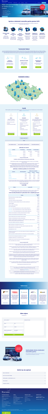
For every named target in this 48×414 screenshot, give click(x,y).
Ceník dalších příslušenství (35, 144)
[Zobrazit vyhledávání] (35, 2)
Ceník (19, 2)
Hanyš (25, 401)
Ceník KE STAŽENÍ (15, 400)
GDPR (2, 400)
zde (18, 409)
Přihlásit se (43, 2)
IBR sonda (10, 208)
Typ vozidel (16, 330)
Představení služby (4, 2)
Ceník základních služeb (12, 144)
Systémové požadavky (4, 404)
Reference (22, 2)
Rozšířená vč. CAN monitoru (13, 178)
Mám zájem (39, 2)
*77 (43, 397)
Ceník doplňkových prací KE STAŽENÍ (17, 403)
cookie (11, 410)
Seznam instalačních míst (16, 399)
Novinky (26, 2)
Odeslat (14, 334)
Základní (10, 152)
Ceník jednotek (15, 396)
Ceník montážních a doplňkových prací (23, 144)
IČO (15, 323)
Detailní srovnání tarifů (24, 138)
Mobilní (10, 151)
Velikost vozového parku (8, 330)
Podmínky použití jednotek (5, 398)
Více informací (10, 67)
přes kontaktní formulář (25, 110)
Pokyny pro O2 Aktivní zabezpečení (6, 405)
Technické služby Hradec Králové (29, 396)
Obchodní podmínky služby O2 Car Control (6, 396)
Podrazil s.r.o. (26, 397)
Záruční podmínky (4, 399)
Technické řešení (10, 2)
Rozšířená (10, 154)
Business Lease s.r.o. (27, 398)
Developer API (3, 406)
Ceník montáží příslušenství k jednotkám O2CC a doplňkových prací (18, 398)
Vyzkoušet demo (11, 134)
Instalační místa (15, 2)
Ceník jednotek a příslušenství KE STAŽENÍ (17, 402)
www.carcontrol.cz (26, 269)
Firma (5, 323)
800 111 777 (38, 397)
